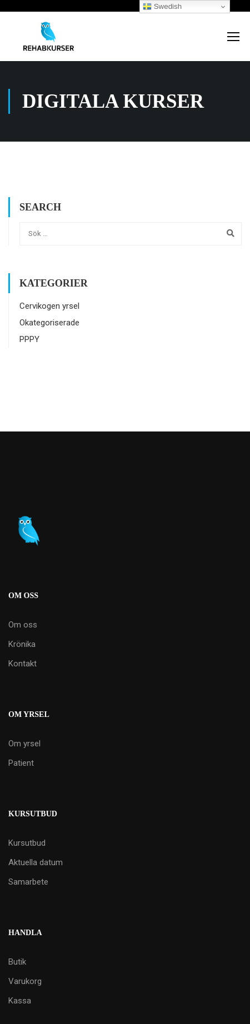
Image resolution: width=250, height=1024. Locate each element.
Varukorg (25, 981)
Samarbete (28, 882)
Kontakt (22, 664)
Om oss (22, 625)
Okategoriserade (49, 323)
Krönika (22, 644)
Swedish (162, 6)
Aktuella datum (35, 862)
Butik (17, 962)
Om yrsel (24, 744)
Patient (21, 763)
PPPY (29, 339)
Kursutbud (27, 843)
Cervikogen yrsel (49, 306)
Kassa (19, 1001)
